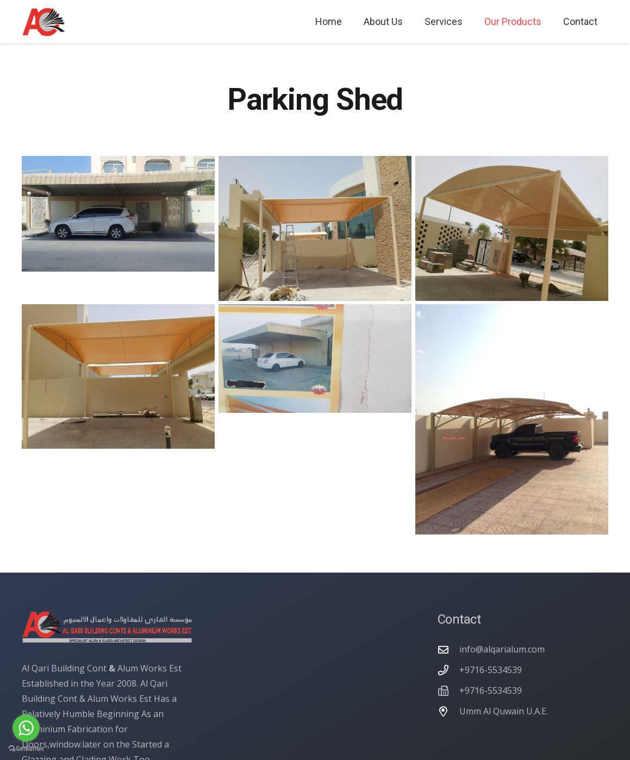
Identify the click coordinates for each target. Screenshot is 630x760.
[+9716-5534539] (448, 670)
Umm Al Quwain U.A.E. (503, 711)
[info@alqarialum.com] (448, 649)
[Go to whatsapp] (26, 728)
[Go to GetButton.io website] (26, 748)
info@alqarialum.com (502, 649)
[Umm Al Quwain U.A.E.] (448, 711)
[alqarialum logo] (44, 22)
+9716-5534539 (490, 670)
